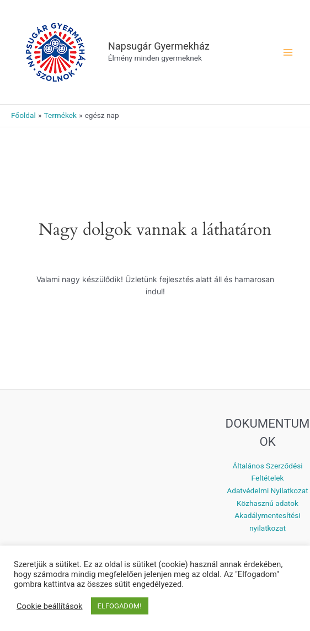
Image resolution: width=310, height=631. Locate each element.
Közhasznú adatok (267, 503)
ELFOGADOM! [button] (120, 606)
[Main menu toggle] (288, 52)
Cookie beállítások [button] (50, 606)
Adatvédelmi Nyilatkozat (267, 490)
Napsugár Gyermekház (159, 46)
